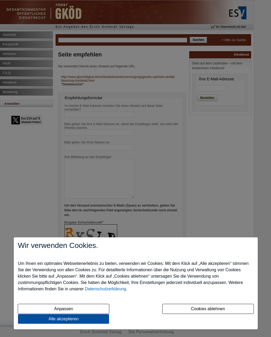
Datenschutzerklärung (105, 289)
